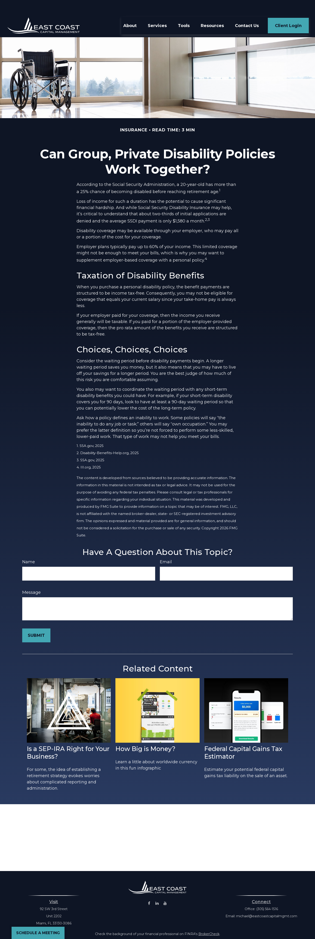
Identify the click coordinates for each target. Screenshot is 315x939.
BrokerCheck (208, 920)
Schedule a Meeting (38, 933)
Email (166, 548)
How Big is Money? (145, 735)
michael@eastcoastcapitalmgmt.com (266, 902)
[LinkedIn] (157, 889)
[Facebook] (149, 889)
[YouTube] (165, 889)
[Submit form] (36, 621)
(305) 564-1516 (267, 895)
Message (31, 578)
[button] (130, 11)
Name (28, 548)
